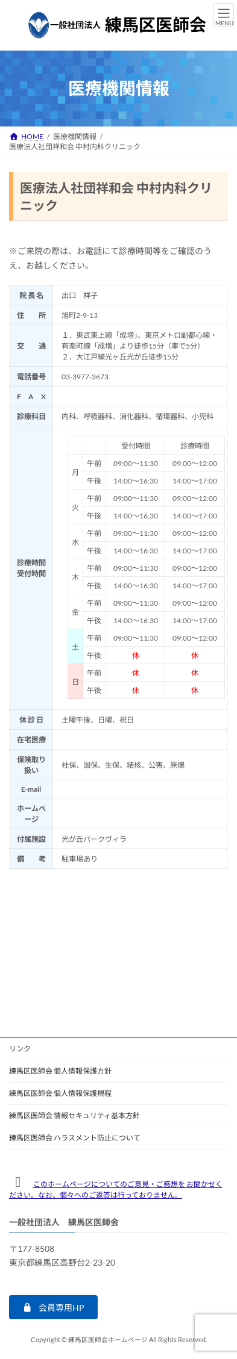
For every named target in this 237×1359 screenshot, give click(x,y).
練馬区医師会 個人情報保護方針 (60, 1070)
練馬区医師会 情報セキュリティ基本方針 (74, 1115)
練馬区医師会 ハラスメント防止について (75, 1137)
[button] (53, 1308)
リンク (20, 1048)
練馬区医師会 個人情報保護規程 (60, 1093)
